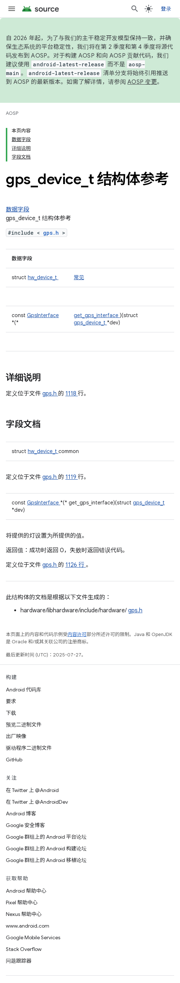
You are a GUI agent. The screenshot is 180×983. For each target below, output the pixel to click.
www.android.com (27, 925)
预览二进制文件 (24, 724)
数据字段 (17, 209)
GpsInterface (43, 315)
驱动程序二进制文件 (29, 748)
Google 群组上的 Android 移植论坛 (46, 860)
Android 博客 (21, 813)
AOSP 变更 (142, 82)
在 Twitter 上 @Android (32, 790)
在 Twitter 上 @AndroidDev (37, 802)
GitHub (14, 759)
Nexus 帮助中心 (24, 914)
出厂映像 (16, 736)
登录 (166, 8)
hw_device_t (43, 277)
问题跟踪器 (18, 960)
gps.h (52, 232)
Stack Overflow (24, 949)
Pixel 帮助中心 (22, 902)
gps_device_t (90, 322)
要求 (11, 701)
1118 (71, 393)
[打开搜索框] (134, 8)
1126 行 (75, 565)
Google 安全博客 (25, 825)
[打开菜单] (11, 8)
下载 (11, 713)
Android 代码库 (23, 689)
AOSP (12, 113)
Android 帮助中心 (26, 891)
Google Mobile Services (33, 937)
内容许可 (77, 634)
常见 (79, 277)
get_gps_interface (97, 315)
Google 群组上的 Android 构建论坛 (46, 848)
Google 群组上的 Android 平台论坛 (46, 837)
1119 (71, 477)
